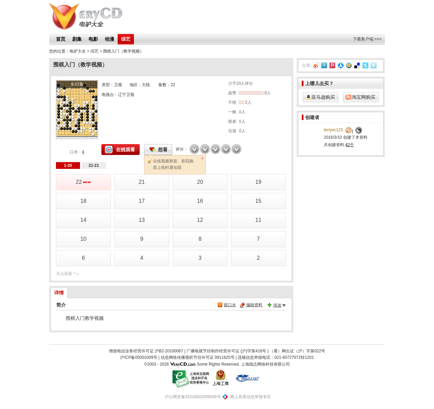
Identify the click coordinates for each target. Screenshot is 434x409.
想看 (162, 149)
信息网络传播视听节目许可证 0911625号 (198, 357)
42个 (349, 144)
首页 (60, 39)
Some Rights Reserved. (218, 364)
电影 (93, 39)
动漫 (109, 39)
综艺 (126, 39)
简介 (61, 305)
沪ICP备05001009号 (138, 357)
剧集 (77, 39)
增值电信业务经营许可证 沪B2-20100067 (146, 351)
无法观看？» (67, 273)
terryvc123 (333, 130)
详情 (59, 292)
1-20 (68, 165)
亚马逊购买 (323, 97)
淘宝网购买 (363, 97)
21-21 (93, 165)
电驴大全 (78, 51)
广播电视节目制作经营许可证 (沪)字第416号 (226, 351)
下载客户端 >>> (367, 39)
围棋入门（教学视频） (123, 51)
